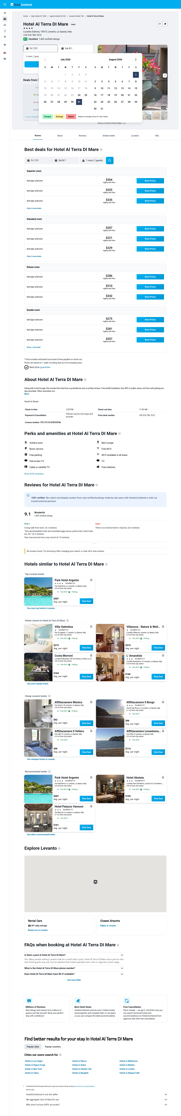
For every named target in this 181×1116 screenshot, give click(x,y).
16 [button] (72, 88)
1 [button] (65, 74)
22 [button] (65, 95)
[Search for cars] (4, 25)
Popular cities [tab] (33, 1047)
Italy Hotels (35, 16)
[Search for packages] (4, 31)
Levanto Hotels (74, 16)
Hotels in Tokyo (32, 1073)
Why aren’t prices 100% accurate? (97, 1104)
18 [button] (86, 88)
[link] (41, 608)
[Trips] (4, 45)
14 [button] (58, 88)
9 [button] (72, 81)
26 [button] (45, 102)
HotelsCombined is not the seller (97, 1094)
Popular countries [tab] (53, 1047)
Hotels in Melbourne (129, 1061)
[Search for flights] (4, 13)
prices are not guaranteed (85, 1086)
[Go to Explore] (4, 37)
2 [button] (72, 74)
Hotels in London (127, 1069)
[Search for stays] (4, 19)
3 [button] (79, 74)
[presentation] (124, 123)
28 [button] (58, 102)
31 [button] (79, 102)
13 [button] (52, 88)
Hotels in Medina (127, 1065)
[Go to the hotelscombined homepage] (21, 4)
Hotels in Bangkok (80, 1073)
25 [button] (86, 95)
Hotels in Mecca (79, 1061)
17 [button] (79, 88)
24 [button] (79, 95)
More (26, 394)
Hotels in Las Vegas (34, 1061)
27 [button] (52, 102)
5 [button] (45, 81)
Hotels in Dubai (79, 1065)
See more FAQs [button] (74, 980)
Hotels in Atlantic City (81, 1069)
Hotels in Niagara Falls (130, 1073)
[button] (5, 4)
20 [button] (52, 95)
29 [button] (65, 102)
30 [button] (72, 102)
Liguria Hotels (55, 16)
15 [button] (65, 88)
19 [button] (45, 95)
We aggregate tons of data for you (97, 1099)
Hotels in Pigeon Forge (35, 1065)
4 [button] (85, 74)
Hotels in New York (33, 1069)
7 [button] (58, 81)
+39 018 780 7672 (32, 35)
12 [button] (45, 88)
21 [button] (58, 95)
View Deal (86, 601)
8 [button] (65, 81)
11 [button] (86, 81)
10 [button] (79, 81)
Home (25, 16)
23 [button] (72, 95)
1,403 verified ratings (49, 39)
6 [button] (51, 81)
